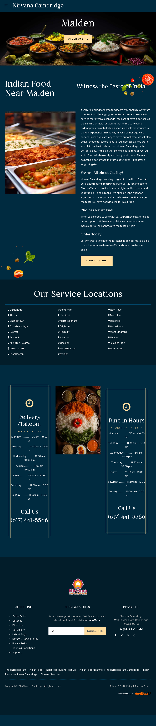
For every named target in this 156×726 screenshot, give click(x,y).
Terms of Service (143, 686)
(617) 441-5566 (132, 629)
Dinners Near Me (50, 674)
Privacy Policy (19, 643)
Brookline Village (18, 326)
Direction (17, 625)
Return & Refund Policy (25, 638)
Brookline (114, 315)
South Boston (67, 348)
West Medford (117, 331)
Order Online (19, 616)
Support (17, 652)
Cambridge (15, 309)
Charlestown (16, 320)
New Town (115, 309)
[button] (78, 39)
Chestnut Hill (16, 348)
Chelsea (63, 343)
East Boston (16, 354)
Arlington (64, 337)
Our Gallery (18, 629)
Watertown (115, 326)
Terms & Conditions (23, 648)
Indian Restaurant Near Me (61, 669)
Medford (64, 315)
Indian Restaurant (16, 669)
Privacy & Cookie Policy (121, 686)
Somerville (65, 309)
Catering (17, 620)
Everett (13, 331)
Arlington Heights (19, 343)
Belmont (13, 337)
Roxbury (63, 331)
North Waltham (67, 320)
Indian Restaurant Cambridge (122, 669)
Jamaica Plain (116, 343)
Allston (13, 315)
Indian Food (36, 669)
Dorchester (115, 348)
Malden (63, 354)
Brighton (64, 326)
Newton (113, 337)
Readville (114, 320)
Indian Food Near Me (91, 669)
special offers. (91, 620)
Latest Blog (19, 634)
